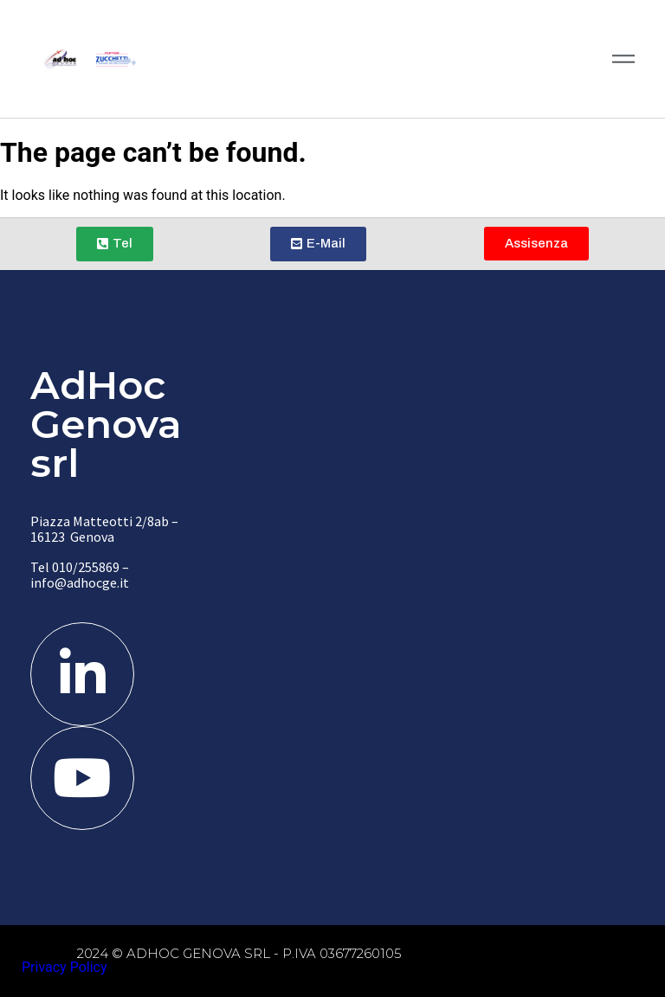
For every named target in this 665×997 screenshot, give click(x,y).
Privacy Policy (64, 967)
